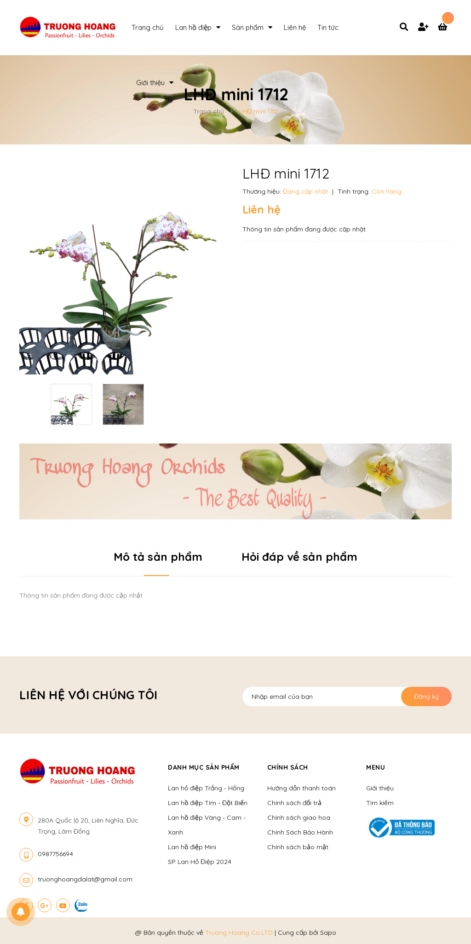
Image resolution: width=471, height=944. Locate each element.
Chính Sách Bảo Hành (300, 832)
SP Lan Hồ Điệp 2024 (199, 862)
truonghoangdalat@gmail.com (85, 879)
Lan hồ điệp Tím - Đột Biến (207, 803)
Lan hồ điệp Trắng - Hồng (206, 788)
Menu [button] (375, 767)
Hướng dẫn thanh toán (301, 788)
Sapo (328, 932)
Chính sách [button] (287, 767)
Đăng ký (426, 696)
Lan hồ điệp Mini (192, 847)
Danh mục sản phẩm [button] (204, 767)
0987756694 (55, 854)
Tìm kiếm (380, 803)
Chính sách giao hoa (298, 817)
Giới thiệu (380, 788)
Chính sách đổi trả (294, 803)
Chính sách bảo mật (297, 847)
